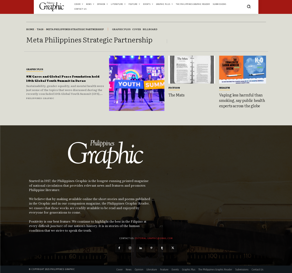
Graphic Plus (34, 67)
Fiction (174, 87)
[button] (249, 6)
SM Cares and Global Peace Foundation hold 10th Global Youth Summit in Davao (58, 78)
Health (224, 87)
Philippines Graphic (40, 100)
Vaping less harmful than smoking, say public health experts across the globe (242, 100)
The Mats (176, 95)
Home (30, 29)
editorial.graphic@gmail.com (154, 238)
